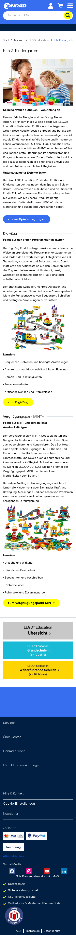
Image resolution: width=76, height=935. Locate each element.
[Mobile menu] (70, 5)
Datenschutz (52, 931)
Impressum (33, 931)
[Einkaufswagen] (60, 5)
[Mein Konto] (51, 5)
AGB (18, 931)
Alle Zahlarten (13, 856)
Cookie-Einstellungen (19, 803)
